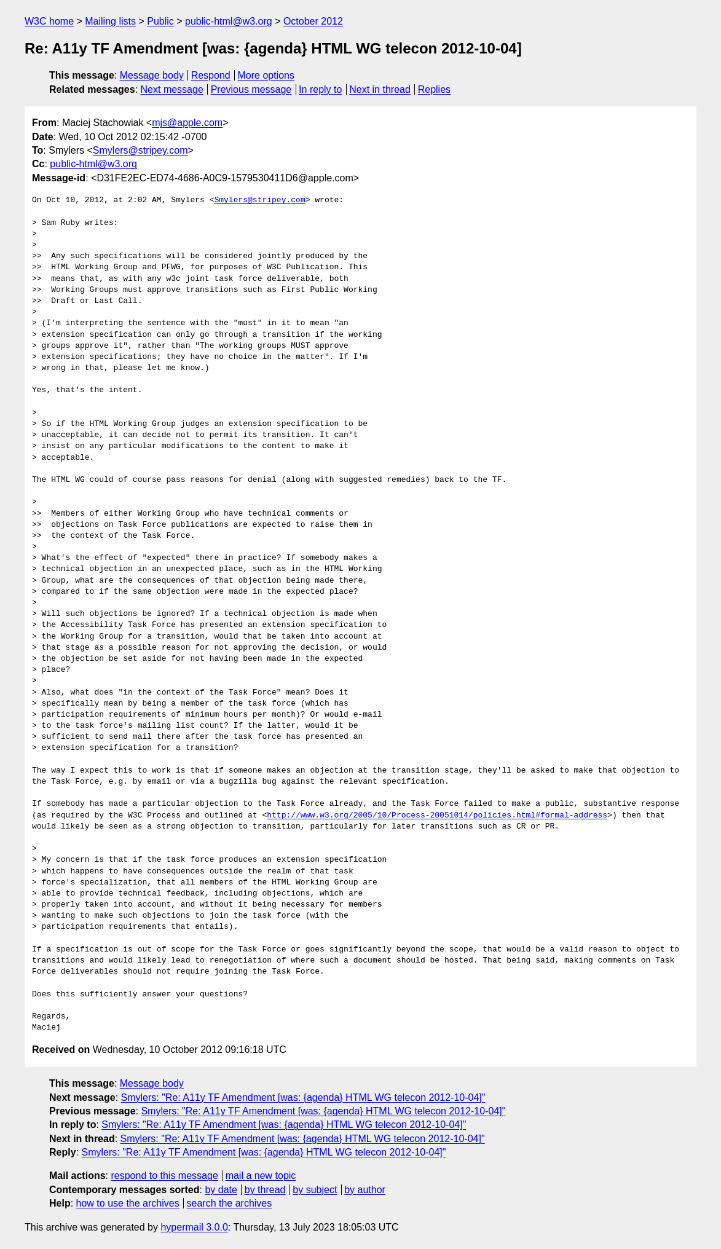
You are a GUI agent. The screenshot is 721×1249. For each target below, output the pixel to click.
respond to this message (164, 1175)
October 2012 (313, 21)
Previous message (251, 89)
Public (160, 21)
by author (364, 1189)
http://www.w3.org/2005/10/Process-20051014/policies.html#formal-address (437, 815)
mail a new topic (261, 1175)
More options (266, 75)
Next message (172, 89)
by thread (265, 1189)
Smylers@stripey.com (140, 150)
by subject (315, 1189)
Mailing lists (110, 21)
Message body (152, 75)
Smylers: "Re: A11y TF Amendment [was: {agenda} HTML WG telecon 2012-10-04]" (303, 1097)
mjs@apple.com (187, 122)
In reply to (320, 89)
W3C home (49, 21)
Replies (434, 89)
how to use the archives (127, 1203)
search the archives (229, 1203)
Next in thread (380, 89)
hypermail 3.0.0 (193, 1227)
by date (221, 1189)
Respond (210, 75)
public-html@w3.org (228, 21)
